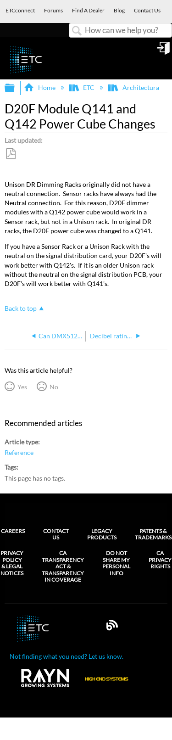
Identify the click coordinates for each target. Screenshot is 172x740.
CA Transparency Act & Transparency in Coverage (63, 566)
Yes (22, 387)
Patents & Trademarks (153, 534)
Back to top (21, 308)
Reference (19, 452)
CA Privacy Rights (160, 560)
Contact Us (56, 534)
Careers (13, 530)
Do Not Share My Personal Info (116, 563)
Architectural (135, 87)
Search (77, 31)
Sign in (164, 51)
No (54, 387)
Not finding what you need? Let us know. (66, 656)
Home (40, 87)
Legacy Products (102, 534)
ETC (82, 87)
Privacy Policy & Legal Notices (11, 563)
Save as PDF (11, 154)
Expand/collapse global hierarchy (16, 88)
